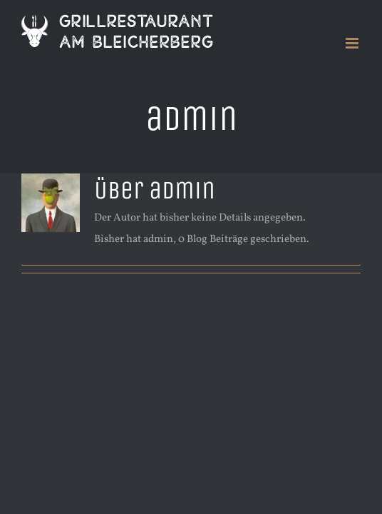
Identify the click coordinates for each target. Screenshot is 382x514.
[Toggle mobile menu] (353, 43)
